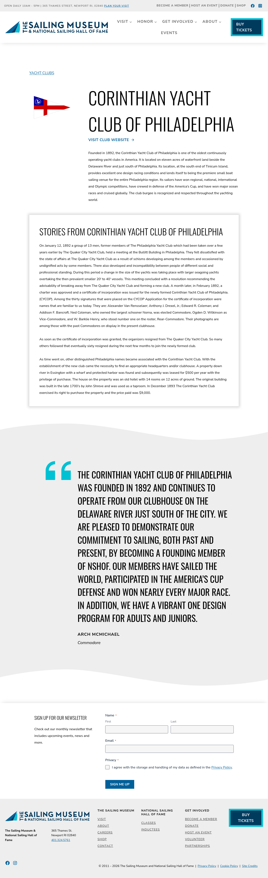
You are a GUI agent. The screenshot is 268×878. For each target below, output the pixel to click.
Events (169, 32)
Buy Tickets (244, 27)
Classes (148, 823)
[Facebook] (252, 5)
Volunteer (195, 839)
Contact (105, 846)
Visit (102, 819)
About (103, 826)
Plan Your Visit (116, 6)
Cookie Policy (229, 866)
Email (110, 740)
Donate (227, 6)
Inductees (150, 830)
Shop (241, 6)
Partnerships (197, 846)
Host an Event (204, 6)
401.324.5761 (60, 840)
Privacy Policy (221, 767)
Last (173, 722)
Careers (105, 833)
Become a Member (172, 6)
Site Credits (250, 866)
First (108, 722)
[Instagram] (260, 5)
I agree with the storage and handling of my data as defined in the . (172, 767)
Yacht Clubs (41, 72)
